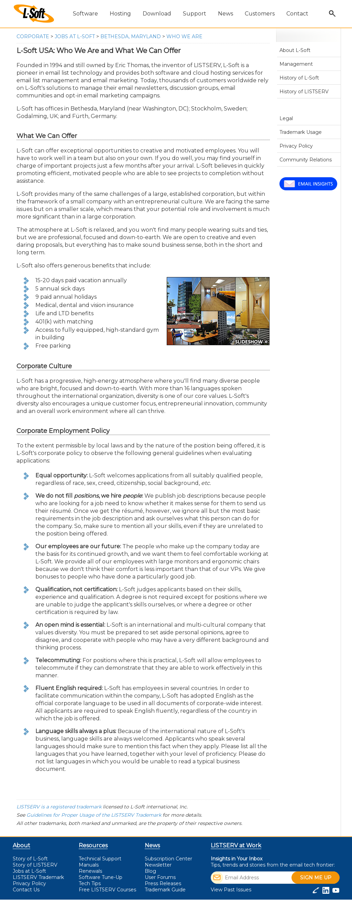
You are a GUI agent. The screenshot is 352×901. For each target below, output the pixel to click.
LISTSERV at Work (236, 845)
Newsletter (158, 865)
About (21, 845)
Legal (286, 118)
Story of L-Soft (30, 859)
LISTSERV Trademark (38, 877)
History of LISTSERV (304, 91)
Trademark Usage (300, 132)
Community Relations (305, 160)
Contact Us (26, 890)
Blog (150, 871)
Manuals (89, 865)
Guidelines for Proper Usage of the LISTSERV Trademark (93, 815)
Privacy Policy (296, 146)
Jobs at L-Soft (75, 36)
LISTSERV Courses (107, 890)
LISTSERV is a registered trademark (58, 807)
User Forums (160, 877)
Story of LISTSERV (35, 865)
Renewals (90, 871)
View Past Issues (231, 890)
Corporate (32, 36)
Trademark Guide (165, 890)
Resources (93, 845)
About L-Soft (294, 50)
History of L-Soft (299, 78)
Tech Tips (90, 883)
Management (296, 64)
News (152, 845)
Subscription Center (168, 859)
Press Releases (163, 883)
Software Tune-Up (100, 877)
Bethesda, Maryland (130, 36)
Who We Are (184, 36)
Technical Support (100, 859)
